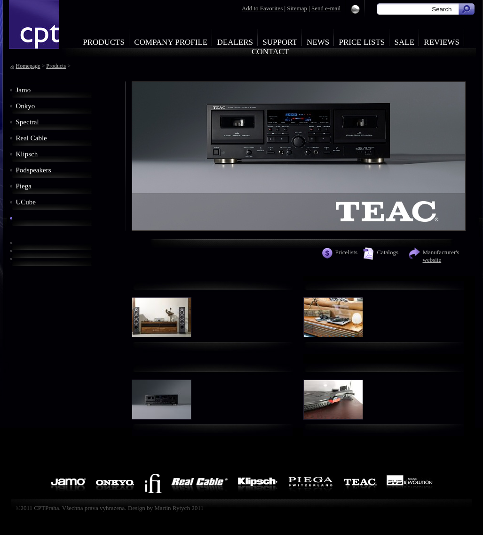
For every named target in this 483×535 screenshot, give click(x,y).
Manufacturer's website (441, 256)
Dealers (235, 42)
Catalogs (388, 252)
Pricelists (346, 252)
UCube (26, 202)
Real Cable (31, 138)
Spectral (27, 122)
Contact (270, 51)
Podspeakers (33, 170)
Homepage (28, 66)
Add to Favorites (262, 8)
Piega (24, 186)
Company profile (170, 42)
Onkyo (25, 106)
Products (104, 42)
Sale (405, 42)
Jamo (23, 90)
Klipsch (27, 154)
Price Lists (362, 42)
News (318, 42)
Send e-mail (325, 8)
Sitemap (297, 8)
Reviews (441, 42)
